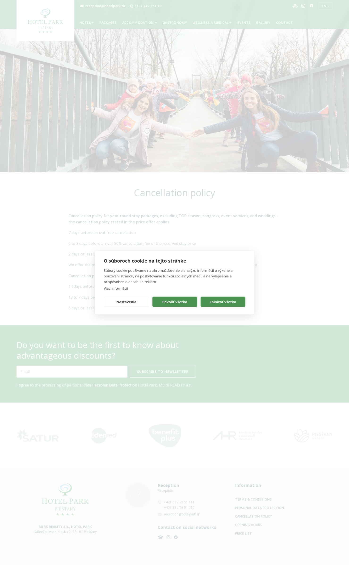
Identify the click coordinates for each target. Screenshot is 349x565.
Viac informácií (116, 288)
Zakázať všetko (223, 301)
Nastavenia (126, 301)
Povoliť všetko (174, 301)
